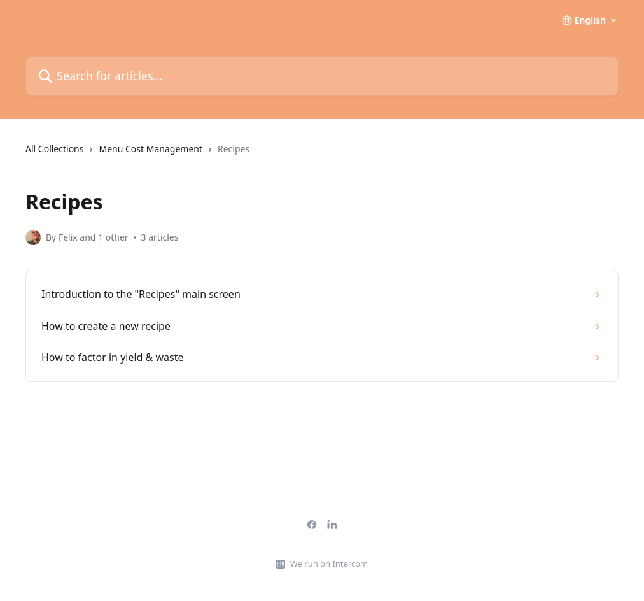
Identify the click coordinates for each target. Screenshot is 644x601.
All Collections (54, 149)
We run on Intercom (329, 563)
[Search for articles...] (322, 76)
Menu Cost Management (150, 149)
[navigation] (322, 154)
